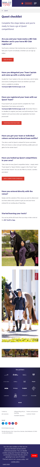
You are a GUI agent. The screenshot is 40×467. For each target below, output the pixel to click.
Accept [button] (34, 455)
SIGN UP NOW (8, 59)
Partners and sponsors (32, 411)
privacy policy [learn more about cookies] (20, 459)
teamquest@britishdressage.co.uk (13, 86)
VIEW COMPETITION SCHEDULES (13, 178)
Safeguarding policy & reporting (19, 412)
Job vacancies (5, 414)
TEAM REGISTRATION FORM (12, 123)
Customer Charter (30, 414)
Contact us (4, 411)
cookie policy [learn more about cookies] (15, 462)
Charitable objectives (19, 415)
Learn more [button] (6, 464)
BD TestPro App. (9, 220)
